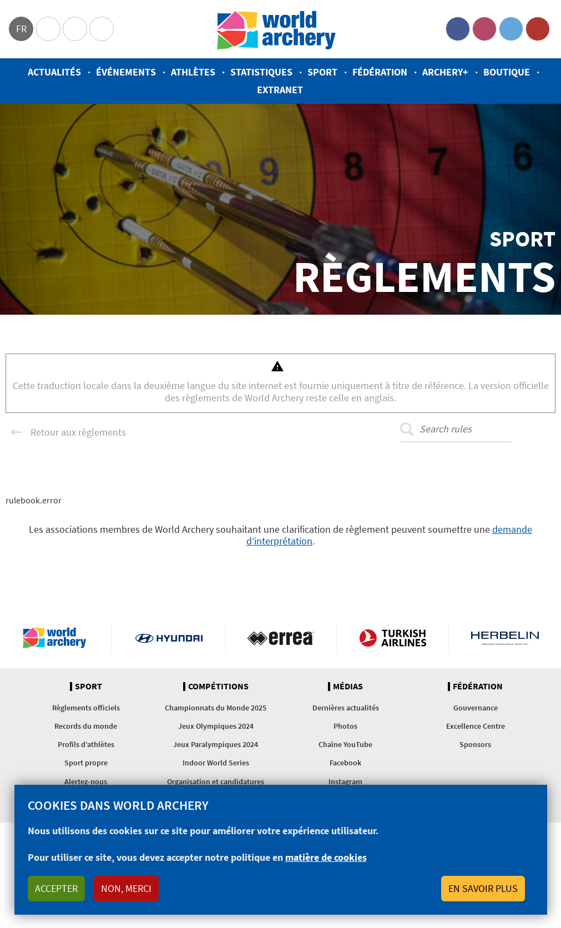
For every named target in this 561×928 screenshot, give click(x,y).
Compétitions (218, 687)
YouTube (537, 29)
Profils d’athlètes (86, 744)
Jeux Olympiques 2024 (216, 726)
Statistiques (261, 71)
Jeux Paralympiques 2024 (215, 744)
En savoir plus (483, 888)
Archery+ (445, 71)
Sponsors (475, 744)
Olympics (48, 29)
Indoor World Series (216, 763)
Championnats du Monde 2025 (215, 708)
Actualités (54, 71)
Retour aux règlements (78, 432)
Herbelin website (505, 638)
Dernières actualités (345, 708)
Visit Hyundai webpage (169, 638)
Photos (345, 726)
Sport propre (86, 763)
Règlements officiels (86, 708)
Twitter (511, 29)
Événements (126, 71)
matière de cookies (326, 857)
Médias (348, 687)
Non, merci (126, 888)
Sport (322, 71)
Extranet (280, 89)
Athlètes (193, 71)
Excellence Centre (475, 726)
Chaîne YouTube (345, 744)
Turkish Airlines (392, 638)
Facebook (458, 29)
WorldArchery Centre (101, 29)
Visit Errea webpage (281, 638)
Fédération (379, 71)
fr (21, 28)
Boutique (506, 71)
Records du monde (85, 726)
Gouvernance (475, 708)
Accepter (56, 888)
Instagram (484, 29)
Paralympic (75, 29)
